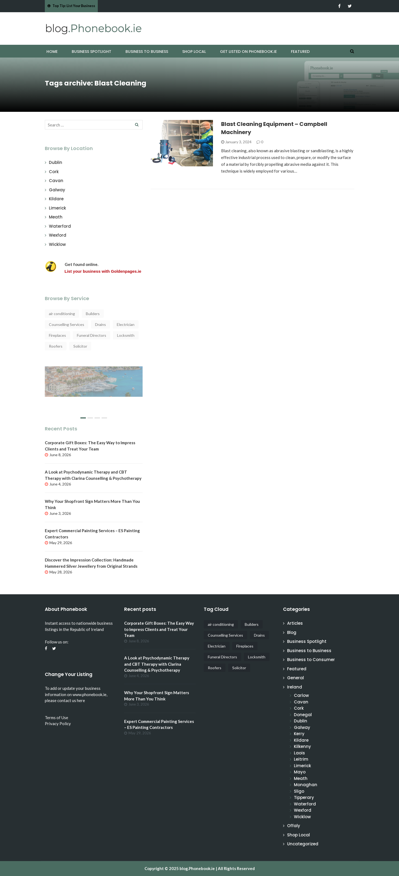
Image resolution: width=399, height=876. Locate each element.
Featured (300, 51)
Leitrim (301, 759)
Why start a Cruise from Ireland (85, 375)
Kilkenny (302, 746)
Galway (57, 190)
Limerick (57, 208)
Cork (54, 171)
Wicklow (57, 244)
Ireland (294, 687)
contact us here (71, 700)
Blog (291, 632)
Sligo (299, 791)
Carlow (301, 695)
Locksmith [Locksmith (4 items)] (125, 335)
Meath (55, 217)
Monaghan (305, 785)
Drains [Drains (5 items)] (100, 324)
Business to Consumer (311, 659)
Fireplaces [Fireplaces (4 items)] (57, 335)
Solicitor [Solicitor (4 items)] (80, 346)
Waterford (60, 226)
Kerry (299, 734)
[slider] (94, 394)
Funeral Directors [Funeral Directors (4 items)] (91, 335)
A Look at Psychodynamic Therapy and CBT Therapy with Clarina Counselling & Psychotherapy (156, 663)
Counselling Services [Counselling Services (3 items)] (66, 324)
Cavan (56, 180)
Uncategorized (302, 844)
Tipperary (304, 797)
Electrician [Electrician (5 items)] (125, 324)
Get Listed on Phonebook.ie (248, 51)
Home (52, 51)
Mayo (300, 772)
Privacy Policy (58, 723)
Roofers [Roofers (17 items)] (55, 346)
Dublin (55, 162)
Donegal (303, 715)
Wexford (57, 235)
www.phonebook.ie (89, 694)
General (295, 678)
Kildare (56, 199)
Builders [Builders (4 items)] (93, 313)
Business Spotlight (91, 51)
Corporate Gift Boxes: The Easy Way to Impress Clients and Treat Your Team (159, 629)
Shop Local (194, 51)
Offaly (293, 826)
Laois (299, 753)
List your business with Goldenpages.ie (103, 271)
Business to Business (146, 51)
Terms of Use (56, 717)
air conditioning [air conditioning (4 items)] (62, 313)
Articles (295, 623)
